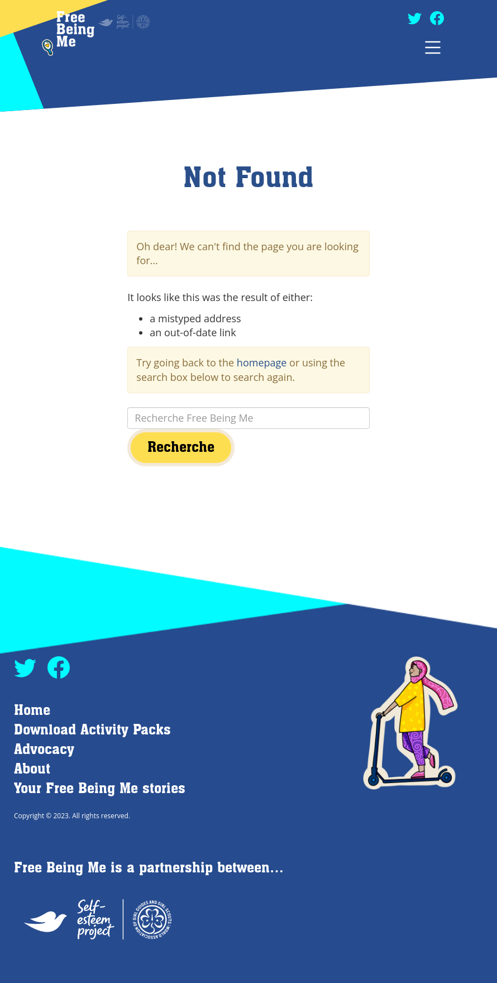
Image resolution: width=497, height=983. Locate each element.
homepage (262, 362)
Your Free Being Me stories (99, 789)
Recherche (180, 448)
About (32, 769)
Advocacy (44, 750)
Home (32, 711)
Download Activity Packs (92, 730)
